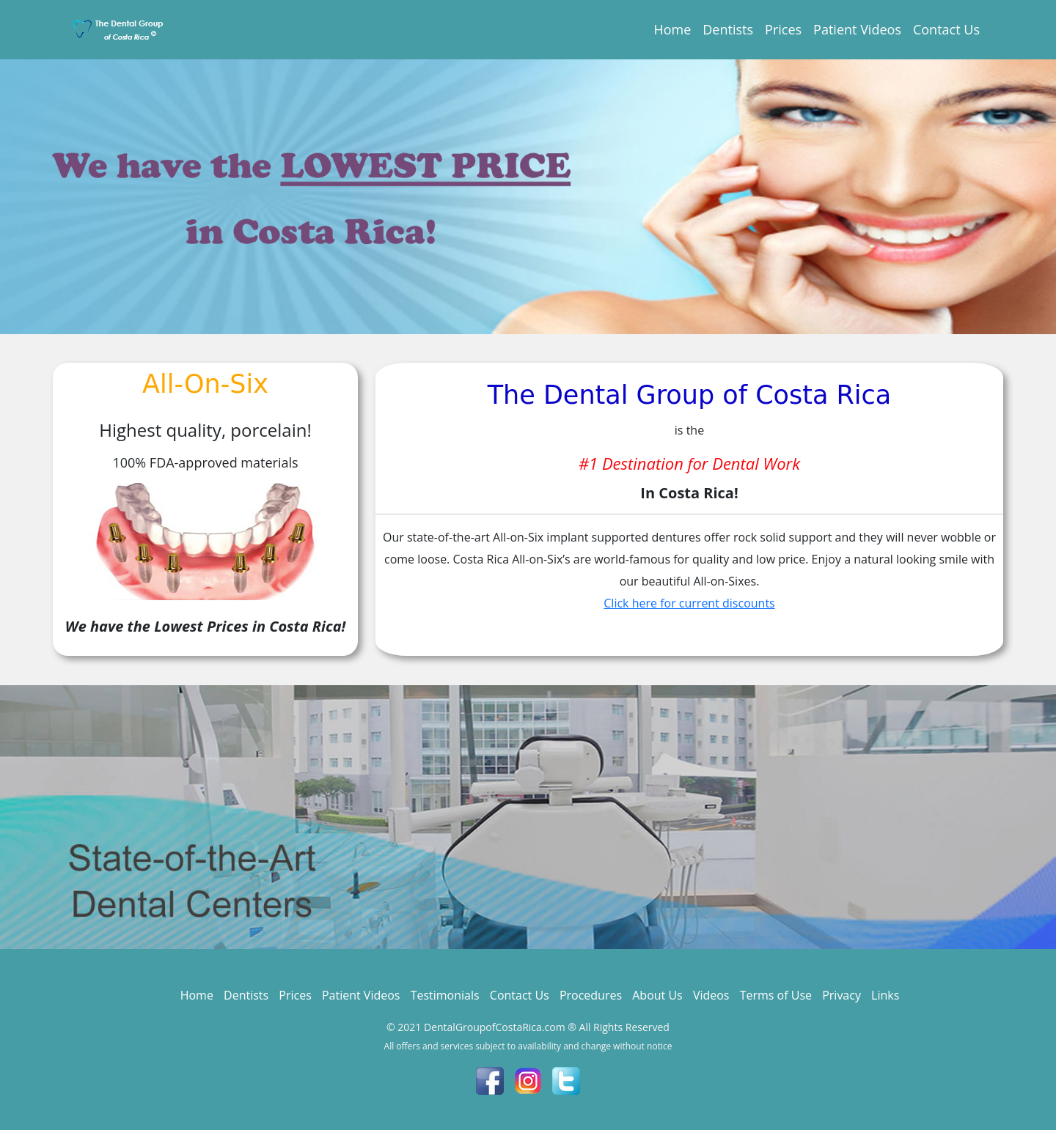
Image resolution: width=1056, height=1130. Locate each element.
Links (885, 995)
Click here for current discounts (689, 603)
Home (672, 29)
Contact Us (946, 29)
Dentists (728, 29)
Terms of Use (776, 995)
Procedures (591, 995)
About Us (657, 995)
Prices (783, 29)
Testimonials (445, 995)
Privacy (841, 995)
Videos (711, 995)
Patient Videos (857, 29)
